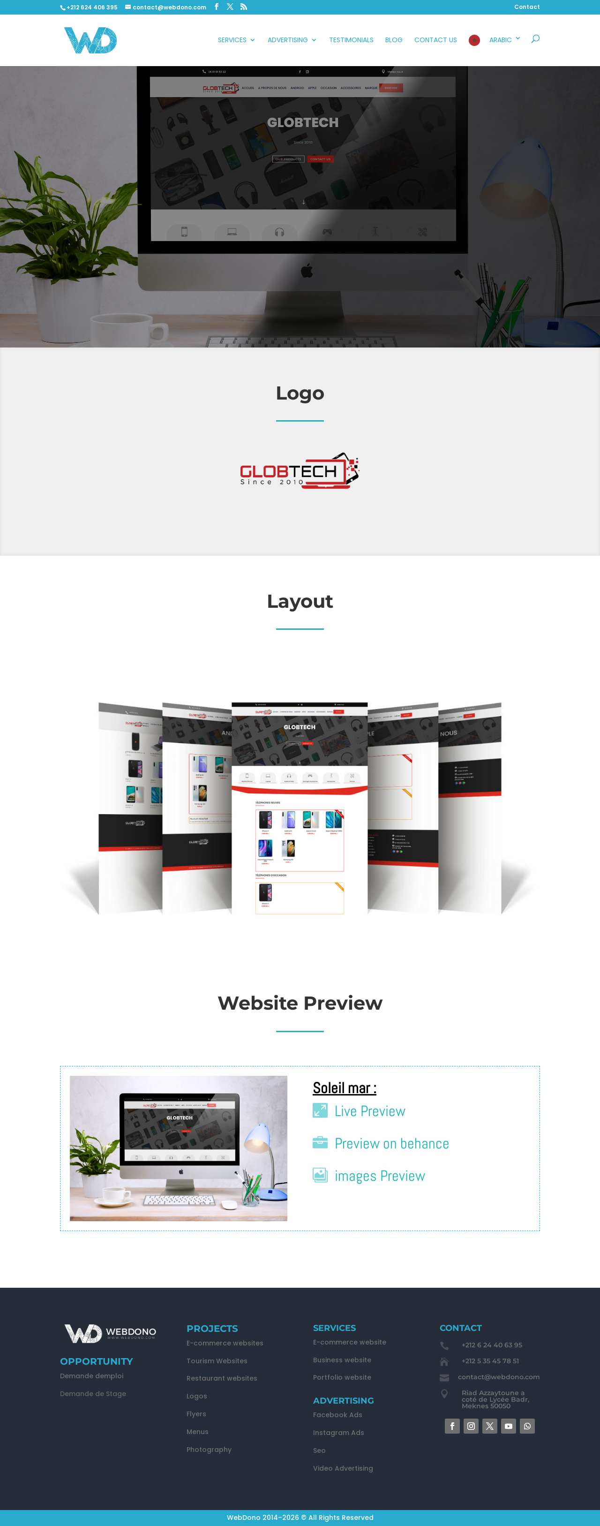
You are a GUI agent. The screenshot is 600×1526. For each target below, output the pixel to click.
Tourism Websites (217, 1361)
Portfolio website (342, 1377)
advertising (288, 41)
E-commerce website (349, 1342)
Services (232, 41)
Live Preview (370, 1111)
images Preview (380, 1175)
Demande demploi (91, 1376)
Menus (198, 1431)
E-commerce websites (225, 1343)
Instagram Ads (338, 1432)
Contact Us (435, 41)
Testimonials (351, 41)
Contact (527, 7)
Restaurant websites (222, 1378)
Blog (394, 41)
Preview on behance (392, 1143)
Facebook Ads (337, 1415)
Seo (319, 1450)
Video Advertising (343, 1468)
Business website (342, 1360)
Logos (197, 1396)
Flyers (196, 1414)
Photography (209, 1449)
